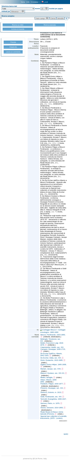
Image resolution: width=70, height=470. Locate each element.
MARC (66, 434)
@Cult (35, 459)
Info (28, 2)
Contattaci (34, 2)
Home (23, 2)
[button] (44, 8)
